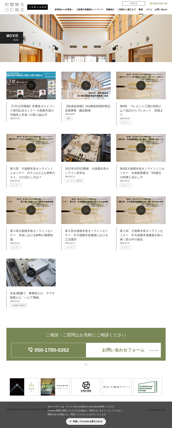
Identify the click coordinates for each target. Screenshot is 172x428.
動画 (141, 9)
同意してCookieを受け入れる (87, 421)
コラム (149, 9)
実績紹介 (110, 9)
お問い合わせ (161, 9)
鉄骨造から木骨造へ (64, 9)
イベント (133, 3)
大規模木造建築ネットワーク (89, 9)
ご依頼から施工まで (126, 9)
